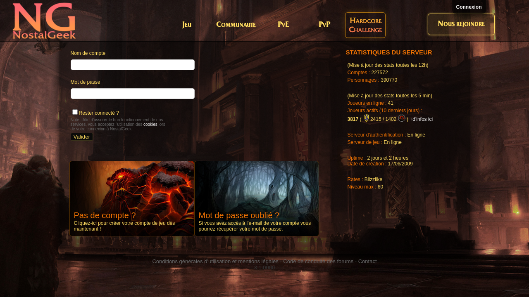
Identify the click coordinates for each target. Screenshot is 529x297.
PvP (324, 24)
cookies (150, 124)
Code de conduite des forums (318, 261)
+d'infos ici (421, 119)
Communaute (236, 24)
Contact (367, 261)
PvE (283, 24)
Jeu (186, 24)
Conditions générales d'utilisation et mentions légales (215, 261)
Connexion (469, 7)
